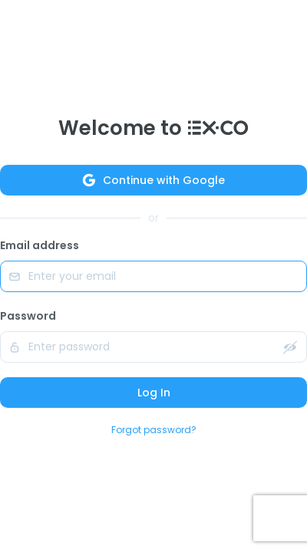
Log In (153, 392)
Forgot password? (153, 429)
